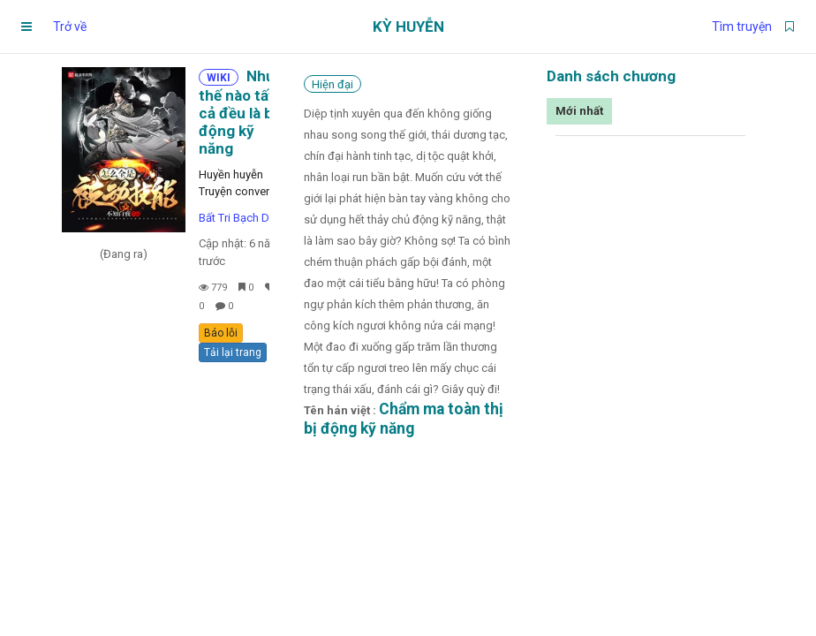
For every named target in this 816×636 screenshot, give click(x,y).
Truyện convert (236, 191)
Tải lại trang (232, 352)
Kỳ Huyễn (408, 26)
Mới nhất (579, 110)
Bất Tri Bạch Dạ (237, 217)
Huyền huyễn (231, 174)
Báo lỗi (221, 333)
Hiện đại (332, 84)
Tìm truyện (742, 26)
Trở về (70, 26)
